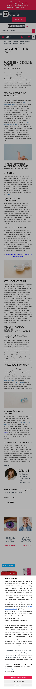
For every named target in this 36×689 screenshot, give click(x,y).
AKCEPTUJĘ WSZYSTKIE (18, 677)
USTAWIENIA (18, 685)
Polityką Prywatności (11, 669)
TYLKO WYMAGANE (18, 681)
